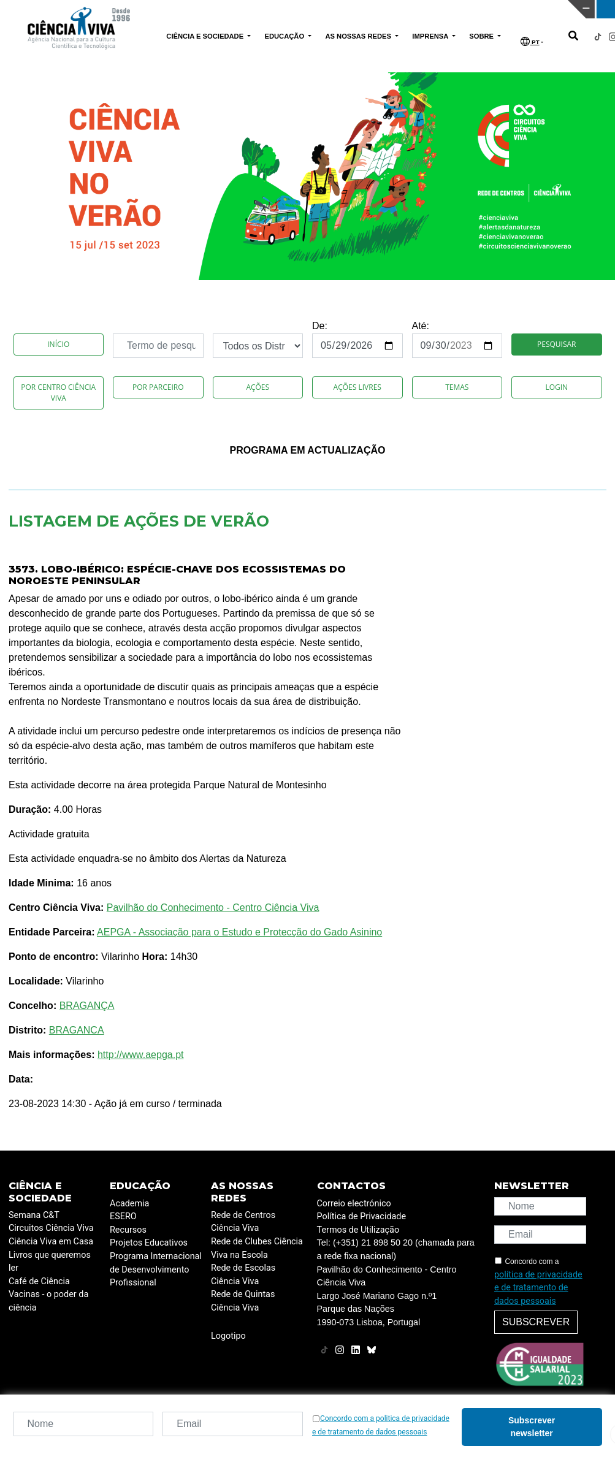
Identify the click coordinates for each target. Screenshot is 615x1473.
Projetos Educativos (149, 1243)
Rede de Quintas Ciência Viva (243, 1301)
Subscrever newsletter (531, 1426)
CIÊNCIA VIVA (407, 9)
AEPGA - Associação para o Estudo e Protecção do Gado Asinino (239, 932)
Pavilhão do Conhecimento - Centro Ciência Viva (213, 907)
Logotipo (228, 1336)
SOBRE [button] (482, 36)
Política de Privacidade (362, 1216)
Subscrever (536, 1322)
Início (58, 344)
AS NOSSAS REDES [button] (359, 36)
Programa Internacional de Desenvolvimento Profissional (156, 1269)
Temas (456, 387)
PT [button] (530, 41)
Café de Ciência (39, 1281)
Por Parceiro (158, 387)
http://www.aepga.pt (140, 1054)
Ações (257, 387)
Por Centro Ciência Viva (58, 392)
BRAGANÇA (87, 1005)
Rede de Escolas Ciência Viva (243, 1275)
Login (556, 387)
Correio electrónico (354, 1203)
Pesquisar (556, 344)
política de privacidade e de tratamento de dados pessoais (538, 1287)
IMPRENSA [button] (431, 36)
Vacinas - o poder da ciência (48, 1301)
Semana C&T (34, 1215)
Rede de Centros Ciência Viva (243, 1222)
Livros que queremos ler (50, 1262)
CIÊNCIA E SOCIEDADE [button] (205, 36)
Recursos (128, 1230)
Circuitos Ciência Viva (51, 1228)
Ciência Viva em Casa (51, 1241)
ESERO (123, 1216)
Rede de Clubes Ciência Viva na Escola (257, 1248)
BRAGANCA (76, 1030)
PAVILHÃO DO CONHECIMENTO (268, 8)
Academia (129, 1203)
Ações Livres (357, 387)
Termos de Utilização (358, 1230)
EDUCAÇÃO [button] (285, 36)
